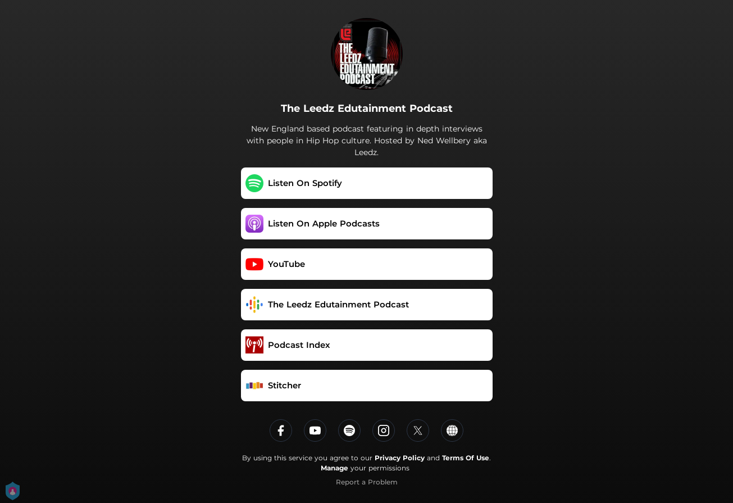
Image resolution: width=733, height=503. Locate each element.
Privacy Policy (400, 458)
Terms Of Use (465, 458)
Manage (334, 468)
